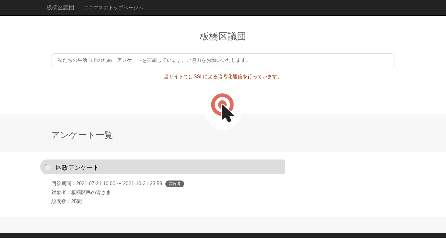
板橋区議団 (60, 7)
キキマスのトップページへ (113, 7)
